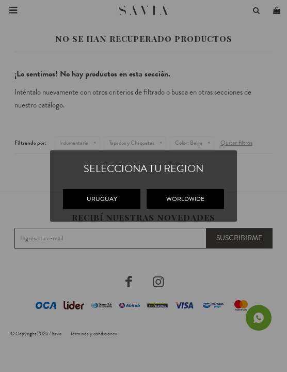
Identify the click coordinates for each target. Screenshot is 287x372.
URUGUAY (102, 199)
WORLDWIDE (185, 199)
